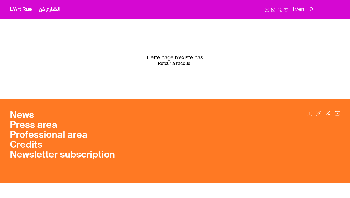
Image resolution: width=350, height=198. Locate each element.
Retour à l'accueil (175, 64)
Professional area (48, 135)
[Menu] (334, 10)
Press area (33, 125)
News (22, 115)
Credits (26, 145)
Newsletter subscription (62, 155)
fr (294, 9)
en (301, 9)
